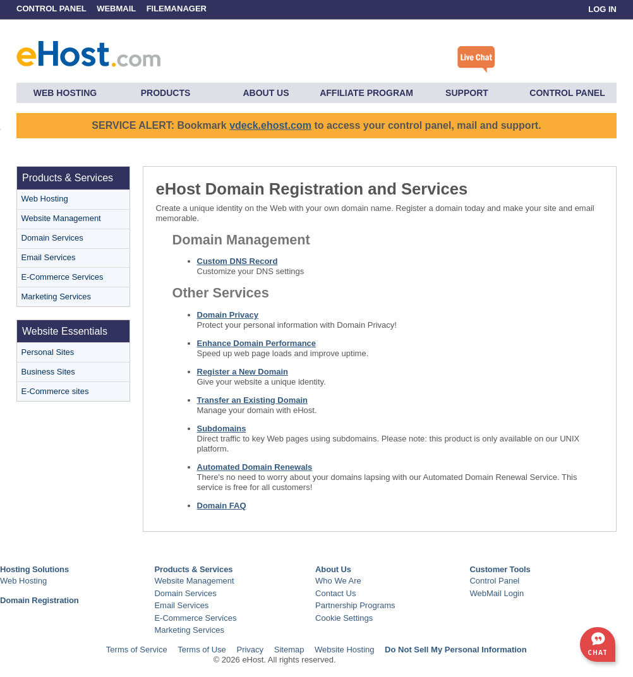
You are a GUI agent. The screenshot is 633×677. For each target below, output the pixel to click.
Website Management (61, 218)
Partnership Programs (355, 605)
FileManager (177, 8)
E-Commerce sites (55, 391)
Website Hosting (344, 649)
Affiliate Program (366, 93)
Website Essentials (64, 331)
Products (166, 93)
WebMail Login (496, 593)
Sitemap (289, 649)
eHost (88, 51)
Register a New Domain (243, 371)
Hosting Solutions (34, 569)
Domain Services (52, 238)
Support (466, 93)
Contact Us (335, 593)
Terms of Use (202, 649)
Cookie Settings (344, 618)
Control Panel (52, 8)
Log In (602, 9)
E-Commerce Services (62, 277)
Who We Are (338, 580)
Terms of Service (136, 649)
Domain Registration (39, 600)
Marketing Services (56, 296)
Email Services (48, 257)
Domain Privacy (228, 315)
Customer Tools (499, 569)
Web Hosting (65, 93)
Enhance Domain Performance (256, 343)
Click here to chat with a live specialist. (476, 59)
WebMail (116, 8)
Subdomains (221, 428)
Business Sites (48, 371)
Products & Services (67, 177)
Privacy (249, 649)
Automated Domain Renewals (255, 467)
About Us (266, 93)
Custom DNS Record (237, 261)
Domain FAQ (221, 505)
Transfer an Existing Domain (252, 400)
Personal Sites (48, 352)
